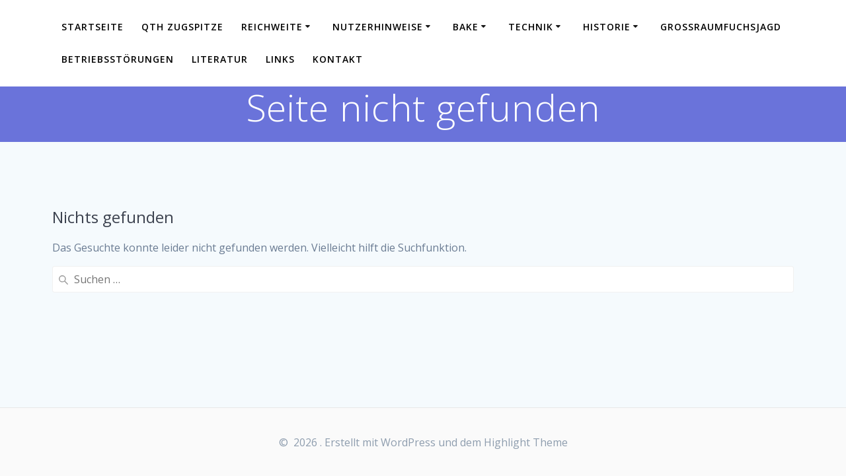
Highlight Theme (526, 442)
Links (280, 59)
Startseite (92, 26)
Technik (530, 26)
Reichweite (272, 26)
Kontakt (338, 59)
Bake (466, 26)
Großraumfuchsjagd (720, 26)
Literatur (220, 59)
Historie (607, 26)
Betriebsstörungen (117, 59)
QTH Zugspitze (182, 26)
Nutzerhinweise (377, 26)
